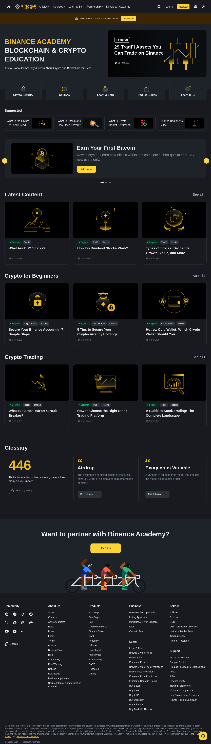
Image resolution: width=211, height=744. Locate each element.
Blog (50, 654)
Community (54, 659)
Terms (51, 640)
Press (51, 631)
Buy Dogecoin (136, 699)
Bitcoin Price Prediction (141, 671)
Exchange (94, 612)
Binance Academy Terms (27, 736)
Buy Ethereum (136, 704)
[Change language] (195, 7)
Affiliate (174, 612)
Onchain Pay (136, 631)
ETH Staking (95, 659)
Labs (131, 626)
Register (183, 6)
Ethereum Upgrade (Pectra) (143, 681)
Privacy (52, 645)
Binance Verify (177, 681)
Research (94, 669)
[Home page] (25, 6)
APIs (172, 676)
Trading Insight (177, 636)
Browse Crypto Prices (140, 652)
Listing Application (138, 617)
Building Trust (55, 650)
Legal (51, 636)
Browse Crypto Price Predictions (146, 667)
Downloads (54, 673)
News (51, 626)
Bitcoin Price (135, 657)
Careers (52, 617)
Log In (169, 6)
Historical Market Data (181, 631)
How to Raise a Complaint (183, 699)
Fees (172, 671)
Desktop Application (58, 678)
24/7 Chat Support (179, 657)
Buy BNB (134, 690)
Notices (52, 669)
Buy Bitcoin (135, 685)
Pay (91, 622)
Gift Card (93, 645)
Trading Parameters (180, 685)
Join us (105, 548)
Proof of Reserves (179, 640)
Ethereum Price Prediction (143, 676)
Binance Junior (96, 631)
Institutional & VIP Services (143, 622)
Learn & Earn (136, 648)
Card (91, 636)
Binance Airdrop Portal (181, 690)
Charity (92, 673)
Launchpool (95, 650)
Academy (94, 640)
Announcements (56, 622)
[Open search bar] (158, 7)
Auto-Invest (95, 654)
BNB (172, 622)
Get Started (86, 169)
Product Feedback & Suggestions (187, 667)
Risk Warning (55, 664)
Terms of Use (194, 734)
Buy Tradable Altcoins (140, 709)
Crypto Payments (98, 626)
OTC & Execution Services (184, 626)
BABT (92, 664)
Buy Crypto (94, 617)
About (51, 612)
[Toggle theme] (203, 6)
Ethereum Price (137, 662)
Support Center (178, 662)
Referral (174, 617)
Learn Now (128, 18)
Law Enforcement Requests (184, 695)
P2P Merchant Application (142, 612)
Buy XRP (134, 695)
